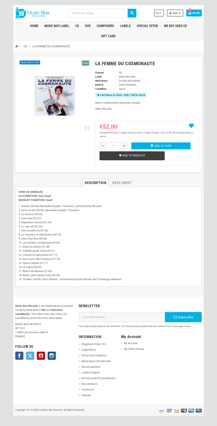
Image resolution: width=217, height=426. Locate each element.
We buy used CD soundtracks (98, 378)
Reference (101, 80)
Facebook (17, 356)
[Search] (102, 13)
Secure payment (90, 366)
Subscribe (185, 317)
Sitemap (85, 395)
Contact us (87, 389)
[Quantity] (113, 146)
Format (99, 72)
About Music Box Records (95, 361)
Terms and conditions (93, 355)
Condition (100, 88)
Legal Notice (88, 349)
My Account (131, 343)
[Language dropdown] (161, 13)
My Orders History (134, 348)
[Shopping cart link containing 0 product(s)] (196, 13)
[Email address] (122, 317)
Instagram (49, 356)
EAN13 (99, 84)
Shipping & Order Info (93, 344)
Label (98, 76)
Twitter (28, 356)
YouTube (38, 356)
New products (89, 383)
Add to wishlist (131, 155)
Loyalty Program (90, 372)
